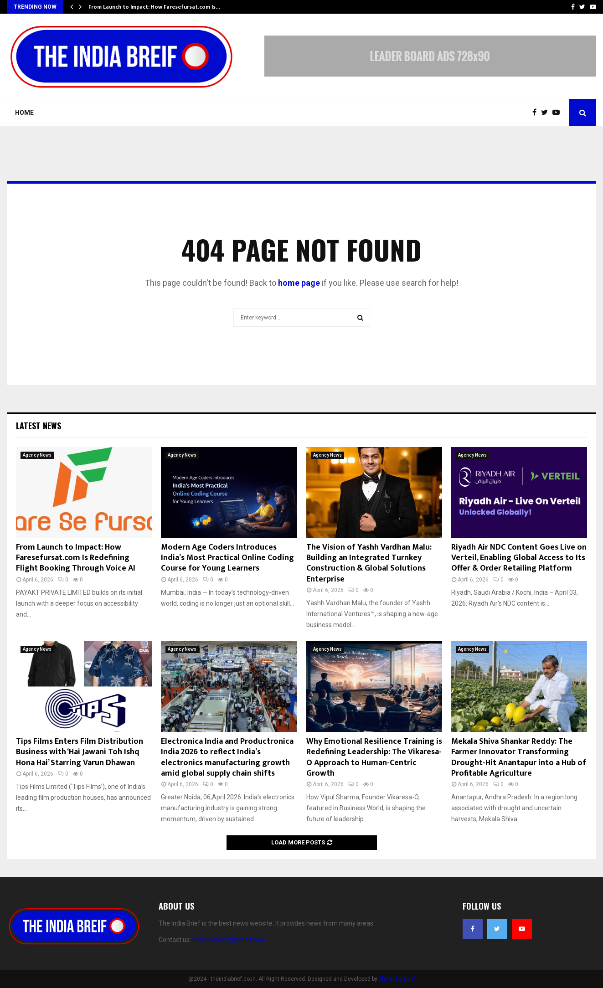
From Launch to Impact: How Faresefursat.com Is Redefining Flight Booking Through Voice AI (75, 558)
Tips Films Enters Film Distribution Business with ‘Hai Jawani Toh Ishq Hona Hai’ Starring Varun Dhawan (79, 752)
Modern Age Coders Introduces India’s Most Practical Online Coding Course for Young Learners (227, 558)
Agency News (37, 455)
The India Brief (397, 979)
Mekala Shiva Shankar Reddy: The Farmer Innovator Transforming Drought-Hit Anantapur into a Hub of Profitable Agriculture (518, 757)
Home (24, 112)
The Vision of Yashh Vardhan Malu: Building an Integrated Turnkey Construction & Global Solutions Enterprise (369, 563)
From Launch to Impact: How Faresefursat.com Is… (154, 6)
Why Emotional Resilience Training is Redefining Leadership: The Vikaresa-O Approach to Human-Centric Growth (374, 757)
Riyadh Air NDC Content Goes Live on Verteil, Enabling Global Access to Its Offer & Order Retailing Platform (519, 558)
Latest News (38, 426)
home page (299, 283)
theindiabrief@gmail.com (228, 939)
